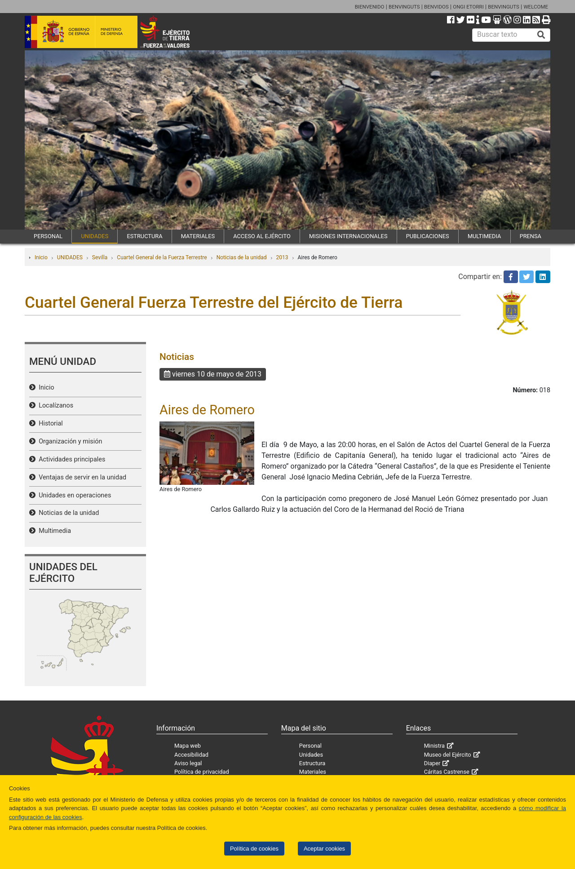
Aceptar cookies (324, 848)
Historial (49, 423)
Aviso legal (188, 763)
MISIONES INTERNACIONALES (348, 236)
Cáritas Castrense (446, 771)
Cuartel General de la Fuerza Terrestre (162, 257)
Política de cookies (254, 848)
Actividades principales (70, 459)
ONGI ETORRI (468, 7)
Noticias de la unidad (242, 257)
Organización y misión (68, 441)
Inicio (41, 257)
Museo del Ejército (447, 754)
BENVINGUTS (404, 7)
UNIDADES (94, 236)
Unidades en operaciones (73, 495)
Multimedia (53, 531)
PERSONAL (48, 236)
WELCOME (535, 7)
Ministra (434, 745)
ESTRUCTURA (144, 236)
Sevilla (100, 257)
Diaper (432, 763)
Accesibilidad (191, 754)
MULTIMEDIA (484, 236)
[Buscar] (541, 35)
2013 (282, 257)
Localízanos (54, 405)
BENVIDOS (436, 7)
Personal (310, 745)
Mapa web (187, 745)
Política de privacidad (201, 771)
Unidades (311, 754)
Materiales (312, 771)
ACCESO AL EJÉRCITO (262, 236)
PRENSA (530, 236)
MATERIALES (198, 236)
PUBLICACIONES (427, 236)
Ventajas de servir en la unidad (80, 477)
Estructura (312, 763)
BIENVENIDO (370, 7)
